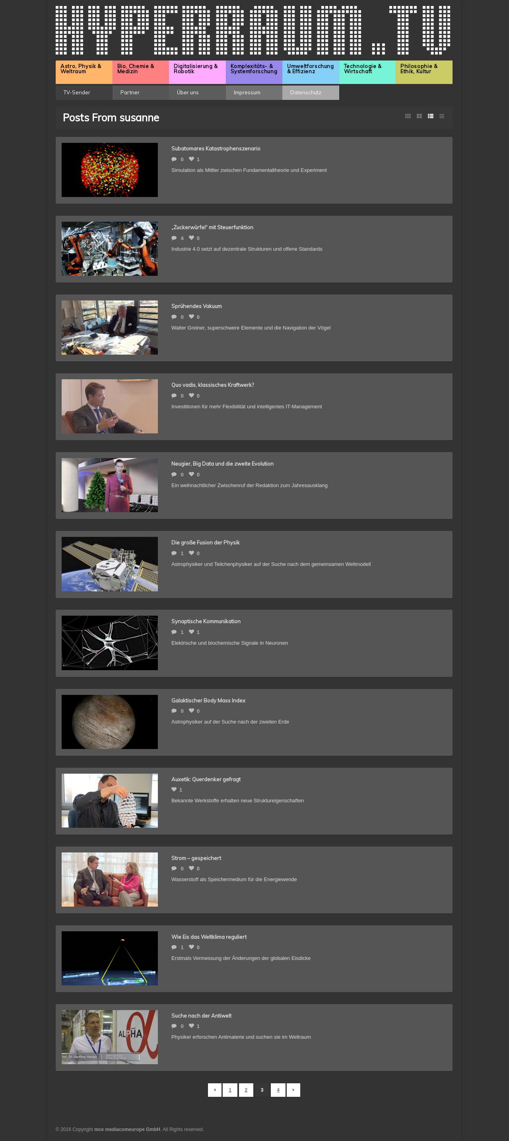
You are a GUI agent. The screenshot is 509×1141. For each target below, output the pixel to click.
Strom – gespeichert (196, 858)
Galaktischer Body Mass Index (208, 700)
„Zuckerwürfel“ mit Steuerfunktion (212, 227)
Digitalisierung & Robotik (196, 68)
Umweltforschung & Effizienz (310, 68)
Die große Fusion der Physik (205, 542)
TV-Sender (77, 92)
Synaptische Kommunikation (206, 621)
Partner (130, 92)
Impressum (247, 92)
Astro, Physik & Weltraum (80, 68)
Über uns (188, 92)
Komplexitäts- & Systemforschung (254, 68)
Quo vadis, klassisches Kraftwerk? (212, 385)
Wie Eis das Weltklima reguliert (209, 937)
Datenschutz (305, 92)
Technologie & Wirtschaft (363, 68)
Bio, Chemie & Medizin (135, 68)
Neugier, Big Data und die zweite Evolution (222, 463)
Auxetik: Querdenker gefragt (206, 779)
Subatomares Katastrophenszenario (215, 148)
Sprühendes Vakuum (196, 306)
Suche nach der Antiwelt (201, 1015)
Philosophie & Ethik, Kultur (418, 68)
